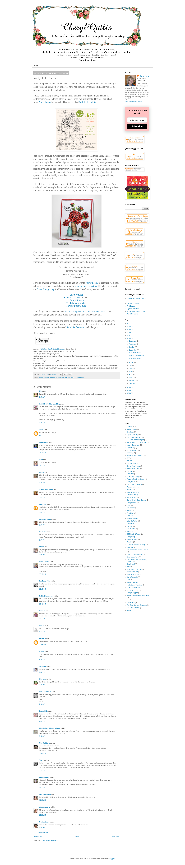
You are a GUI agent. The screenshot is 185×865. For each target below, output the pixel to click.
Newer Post (38, 837)
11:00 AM (42, 800)
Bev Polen (43, 532)
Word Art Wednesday (77, 327)
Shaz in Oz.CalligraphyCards (49, 728)
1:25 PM (42, 770)
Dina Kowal (131, 564)
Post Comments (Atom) (51, 840)
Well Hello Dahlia (87, 102)
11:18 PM (42, 589)
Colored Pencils (132, 463)
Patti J (41, 472)
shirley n (42, 651)
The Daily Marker (132, 608)
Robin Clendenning (46, 596)
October (132, 347)
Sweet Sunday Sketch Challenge (138, 595)
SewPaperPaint (44, 581)
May (130, 371)
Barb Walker (76, 294)
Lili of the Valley (132, 521)
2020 (129, 326)
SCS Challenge (132, 450)
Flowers (52, 377)
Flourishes (130, 513)
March (131, 377)
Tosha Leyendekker (46, 489)
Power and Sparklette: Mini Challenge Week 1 (85, 311)
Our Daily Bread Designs (135, 440)
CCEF (129, 301)
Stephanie (43, 666)
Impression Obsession (134, 569)
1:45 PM (42, 465)
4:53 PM (42, 721)
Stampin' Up (131, 537)
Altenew (129, 490)
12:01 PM (42, 753)
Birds (128, 505)
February (132, 380)
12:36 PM (42, 452)
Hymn (129, 567)
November (133, 344)
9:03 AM (42, 435)
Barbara (42, 611)
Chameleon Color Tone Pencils (137, 550)
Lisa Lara (42, 679)
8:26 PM (42, 525)
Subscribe (137, 126)
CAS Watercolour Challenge (136, 545)
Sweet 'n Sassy (132, 539)
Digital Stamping (44, 377)
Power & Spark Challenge (135, 479)
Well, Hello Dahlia (135, 359)
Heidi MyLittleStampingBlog (49, 404)
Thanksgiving (131, 602)
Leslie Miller (43, 442)
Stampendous (131, 503)
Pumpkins (130, 531)
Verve (129, 610)
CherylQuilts (144, 76)
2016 (129, 338)
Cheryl (41, 547)
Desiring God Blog (133, 303)
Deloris (41, 626)
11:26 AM (42, 815)
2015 (129, 387)
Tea (128, 600)
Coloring (130, 453)
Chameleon (131, 508)
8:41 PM (42, 787)
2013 (129, 393)
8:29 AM (42, 423)
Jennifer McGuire (132, 574)
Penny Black (131, 529)
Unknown (42, 504)
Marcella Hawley (132, 495)
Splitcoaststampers (133, 468)
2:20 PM (42, 659)
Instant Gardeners (133, 445)
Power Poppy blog (45, 289)
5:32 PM (42, 497)
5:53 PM (42, 512)
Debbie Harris (44, 562)
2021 (129, 323)
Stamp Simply (131, 497)
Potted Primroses (59, 349)
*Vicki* (41, 760)
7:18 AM (42, 704)
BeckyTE (42, 638)
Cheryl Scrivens (73, 297)
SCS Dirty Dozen (132, 590)
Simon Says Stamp (133, 466)
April (131, 374)
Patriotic (129, 526)
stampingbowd (44, 807)
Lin (40, 391)
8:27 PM (42, 540)
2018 (129, 332)
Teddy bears (131, 482)
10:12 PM (42, 574)
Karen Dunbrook (45, 692)
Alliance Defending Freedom (136, 298)
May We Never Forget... (137, 356)
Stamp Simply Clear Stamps (136, 500)
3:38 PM (42, 482)
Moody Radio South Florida (136, 311)
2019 (129, 329)
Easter (129, 510)
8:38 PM (42, 555)
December (133, 341)
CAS (128, 458)
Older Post (115, 837)
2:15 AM (42, 736)
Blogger (111, 859)
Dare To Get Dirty (133, 492)
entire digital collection (86, 286)
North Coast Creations (134, 585)
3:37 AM (42, 619)
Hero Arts (130, 516)
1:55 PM (42, 828)
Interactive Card (132, 572)
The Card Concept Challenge (137, 605)
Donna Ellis (43, 711)
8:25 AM (42, 397)
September (133, 350)
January (132, 383)
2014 (129, 390)
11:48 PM (42, 604)
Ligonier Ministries (133, 309)
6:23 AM (42, 632)
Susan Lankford (45, 519)
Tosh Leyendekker (76, 303)
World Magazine (132, 314)
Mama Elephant (132, 582)
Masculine (130, 474)
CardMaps (130, 547)
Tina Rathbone (44, 743)
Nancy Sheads (76, 300)
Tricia (41, 430)
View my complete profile (133, 102)
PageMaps (130, 524)
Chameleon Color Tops (134, 554)
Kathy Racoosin (132, 577)
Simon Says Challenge (134, 455)
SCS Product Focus (133, 534)
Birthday (129, 471)
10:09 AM (42, 644)
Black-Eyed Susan (135, 353)
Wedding (130, 542)
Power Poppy (45, 102)
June (131, 368)
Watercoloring (131, 487)
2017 (129, 335)
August (131, 362)
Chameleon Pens (133, 557)
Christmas (130, 448)
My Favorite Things (133, 476)
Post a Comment (42, 832)
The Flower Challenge (134, 484)
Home (36, 66)
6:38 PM (42, 672)
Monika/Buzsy (44, 822)
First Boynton (131, 306)
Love (128, 580)
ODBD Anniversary (133, 587)
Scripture (67, 377)
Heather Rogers (45, 794)
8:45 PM (42, 685)
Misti (41, 459)
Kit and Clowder (132, 518)
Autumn (129, 461)
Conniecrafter (44, 777)
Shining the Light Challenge (136, 442)
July (130, 365)
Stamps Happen (132, 593)
